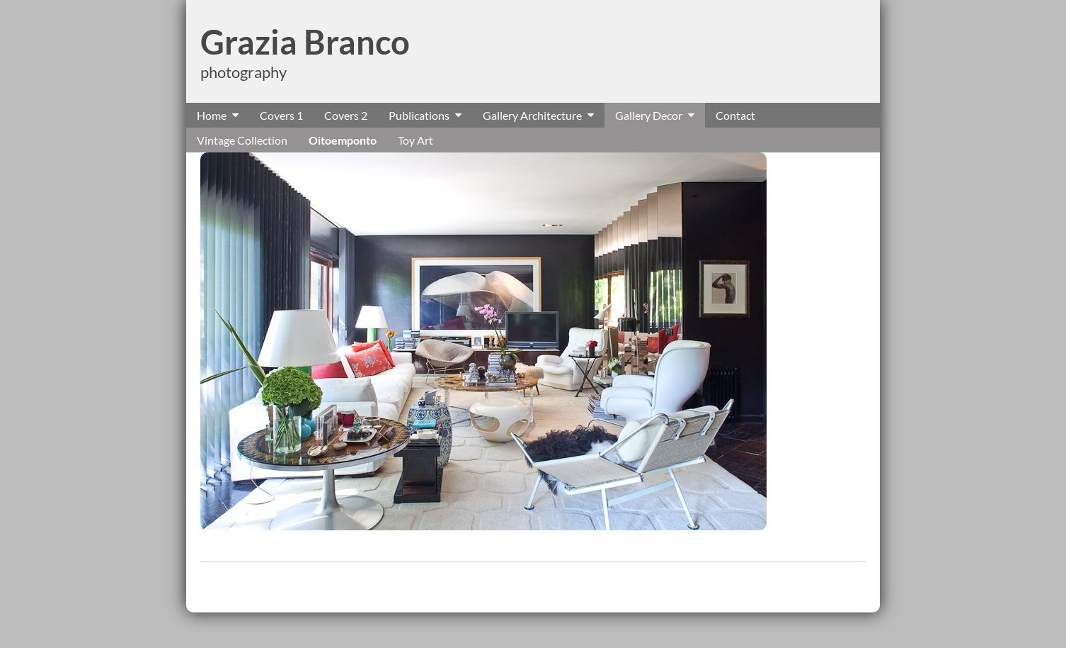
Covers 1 (281, 115)
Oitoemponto (343, 140)
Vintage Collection (242, 140)
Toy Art (415, 140)
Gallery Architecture (532, 115)
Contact (735, 115)
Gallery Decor (648, 115)
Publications (419, 115)
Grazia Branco (305, 42)
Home (212, 115)
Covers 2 (345, 115)
